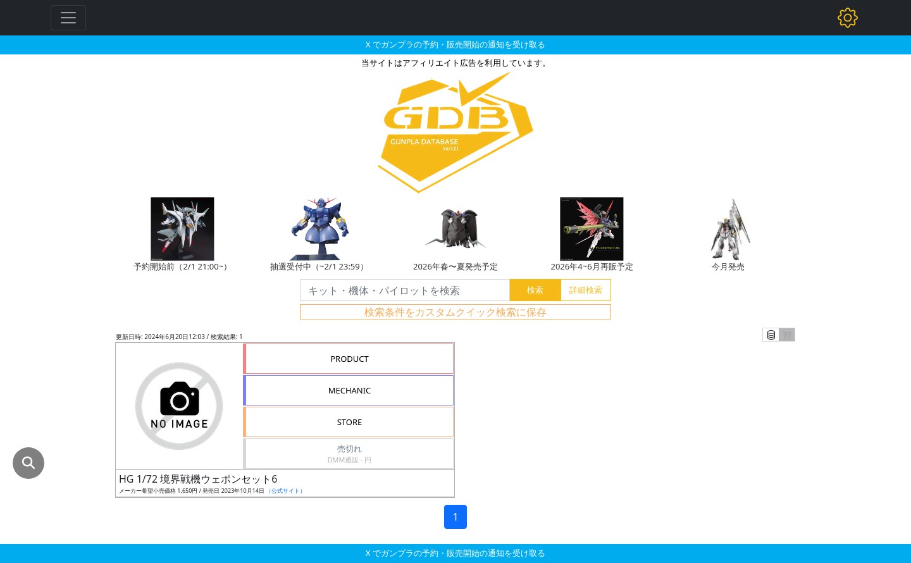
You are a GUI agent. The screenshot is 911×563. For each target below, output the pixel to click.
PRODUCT (349, 358)
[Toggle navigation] (68, 17)
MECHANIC (349, 390)
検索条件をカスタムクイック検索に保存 (455, 312)
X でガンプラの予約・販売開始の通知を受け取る (455, 44)
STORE (350, 422)
